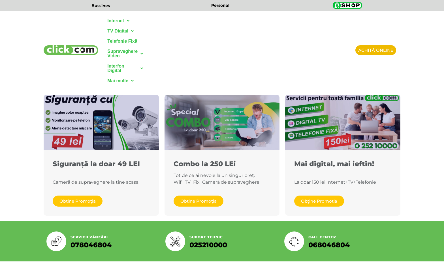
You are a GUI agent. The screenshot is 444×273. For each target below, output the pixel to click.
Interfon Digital (278, 20)
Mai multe (316, 20)
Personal (220, 5)
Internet (118, 20)
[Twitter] (182, 225)
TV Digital (149, 20)
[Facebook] (170, 225)
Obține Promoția (77, 141)
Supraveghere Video (228, 20)
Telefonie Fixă (183, 20)
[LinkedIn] (195, 225)
